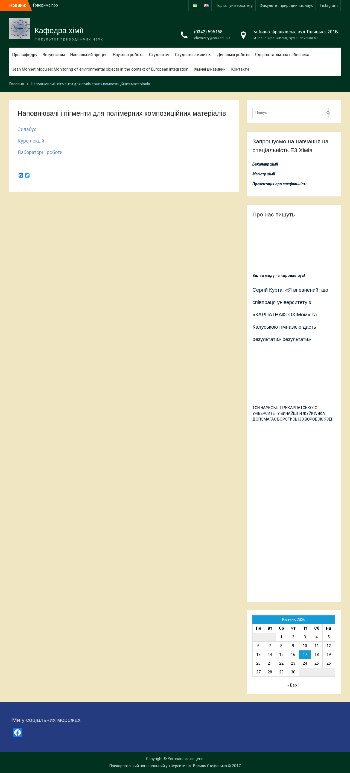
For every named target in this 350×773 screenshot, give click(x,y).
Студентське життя (193, 54)
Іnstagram (329, 5)
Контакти (240, 69)
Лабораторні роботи (40, 152)
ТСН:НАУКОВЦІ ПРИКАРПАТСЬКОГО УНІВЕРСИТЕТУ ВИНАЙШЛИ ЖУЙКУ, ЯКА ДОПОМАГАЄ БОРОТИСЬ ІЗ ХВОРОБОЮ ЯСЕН (293, 413)
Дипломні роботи (233, 54)
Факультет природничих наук (286, 5)
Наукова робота (128, 54)
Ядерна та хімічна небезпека (282, 54)
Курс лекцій (31, 141)
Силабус (27, 129)
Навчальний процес (88, 54)
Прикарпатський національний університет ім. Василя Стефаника (168, 766)
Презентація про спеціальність (280, 184)
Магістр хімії (263, 174)
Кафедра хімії (58, 30)
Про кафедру (24, 54)
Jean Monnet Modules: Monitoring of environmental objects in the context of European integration (100, 69)
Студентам (159, 54)
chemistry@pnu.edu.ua (212, 38)
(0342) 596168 (208, 31)
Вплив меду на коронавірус (278, 275)
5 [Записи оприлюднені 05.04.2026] (329, 637)
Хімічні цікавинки (210, 69)
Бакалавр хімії (265, 164)
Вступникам (54, 54)
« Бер (292, 685)
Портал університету (234, 5)
